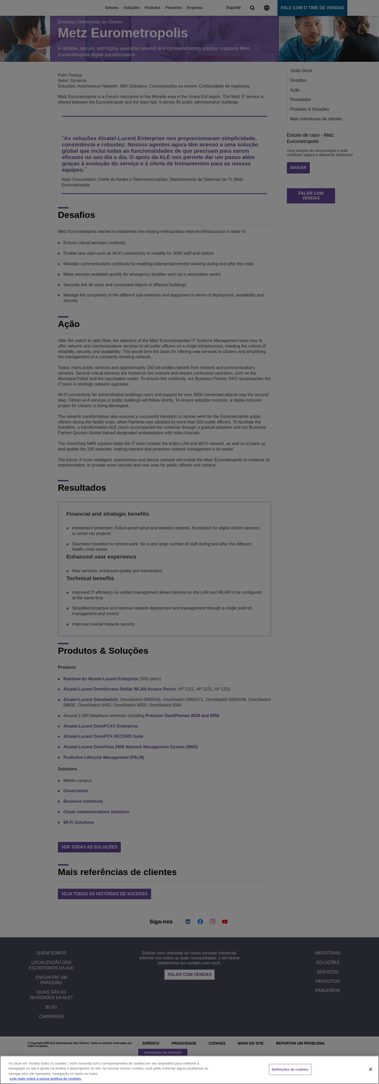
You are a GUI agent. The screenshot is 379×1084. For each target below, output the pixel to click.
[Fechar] (370, 1069)
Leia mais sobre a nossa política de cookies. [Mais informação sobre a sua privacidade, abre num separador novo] (46, 1079)
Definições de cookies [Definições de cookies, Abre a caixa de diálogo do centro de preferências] (290, 1069)
